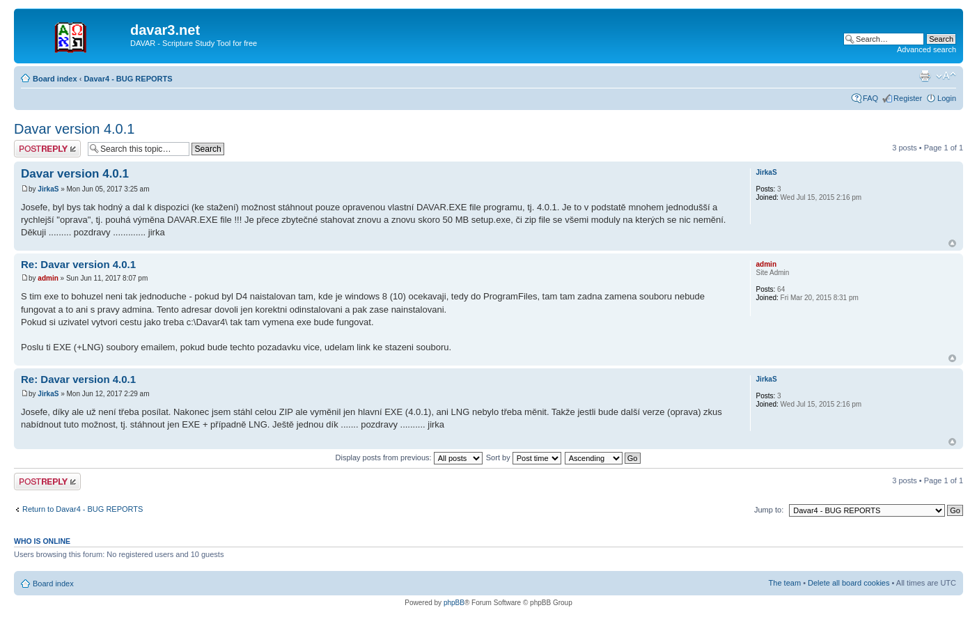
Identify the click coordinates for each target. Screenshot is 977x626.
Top (952, 243)
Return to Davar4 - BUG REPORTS (82, 509)
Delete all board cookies (848, 583)
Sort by (523, 457)
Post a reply (47, 148)
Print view (924, 76)
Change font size (946, 76)
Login (946, 98)
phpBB (454, 603)
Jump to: (768, 510)
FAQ (870, 98)
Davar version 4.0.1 (74, 128)
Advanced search (926, 49)
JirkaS (48, 189)
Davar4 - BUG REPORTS (128, 79)
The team (785, 583)
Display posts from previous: (409, 457)
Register (907, 98)
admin (48, 278)
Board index (55, 79)
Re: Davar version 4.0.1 (78, 264)
